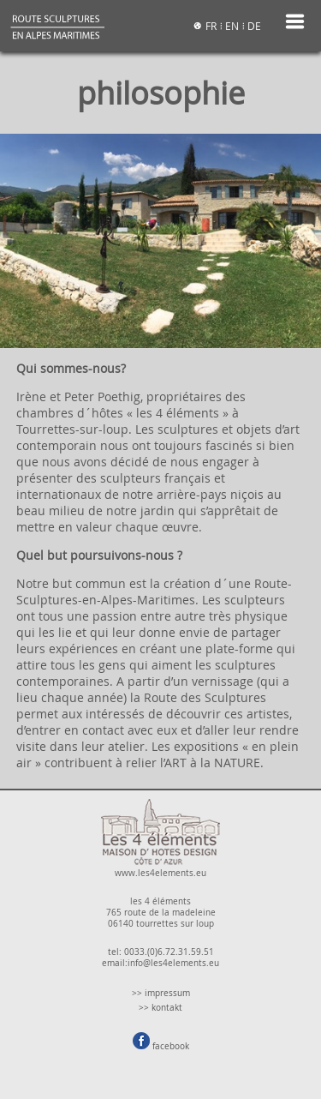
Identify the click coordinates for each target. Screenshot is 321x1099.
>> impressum (161, 993)
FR (211, 26)
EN (232, 26)
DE (254, 26)
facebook (161, 1046)
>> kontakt (160, 1007)
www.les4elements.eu (160, 867)
